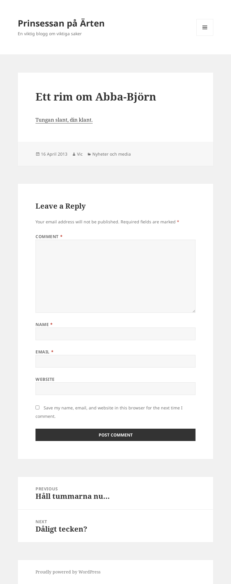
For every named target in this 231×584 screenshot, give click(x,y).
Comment (49, 236)
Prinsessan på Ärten (61, 23)
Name (44, 324)
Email (44, 352)
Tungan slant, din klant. (64, 119)
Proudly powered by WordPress (67, 572)
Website (45, 379)
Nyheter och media (111, 154)
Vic (80, 154)
